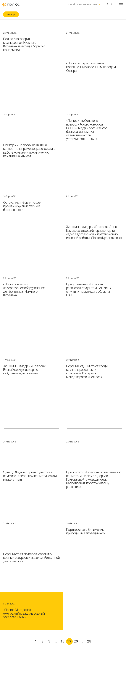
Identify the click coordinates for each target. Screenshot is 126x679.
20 (76, 641)
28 (89, 641)
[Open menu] (121, 5)
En (108, 4)
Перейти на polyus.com (82, 4)
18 (63, 641)
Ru (111, 4)
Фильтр (11, 14)
